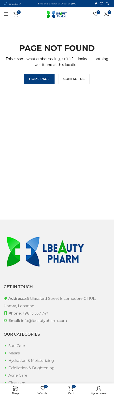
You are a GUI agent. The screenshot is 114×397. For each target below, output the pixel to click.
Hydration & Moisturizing (31, 360)
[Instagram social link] (101, 3)
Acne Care (17, 375)
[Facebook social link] (96, 3)
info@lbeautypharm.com (44, 320)
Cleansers (17, 382)
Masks (14, 353)
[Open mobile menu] (6, 14)
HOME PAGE (39, 79)
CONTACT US (74, 79)
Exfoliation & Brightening (31, 367)
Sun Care (16, 345)
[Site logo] (57, 13)
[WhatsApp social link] (107, 3)
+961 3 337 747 (35, 313)
